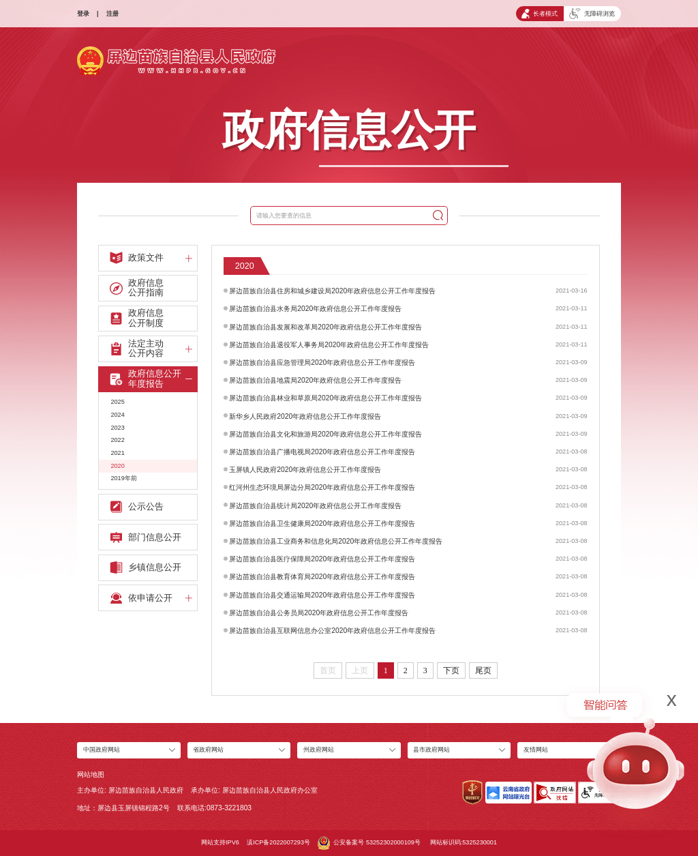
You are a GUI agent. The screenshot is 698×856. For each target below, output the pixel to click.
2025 (117, 401)
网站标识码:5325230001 (463, 842)
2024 (117, 414)
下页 (451, 670)
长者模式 (539, 13)
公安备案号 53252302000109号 (369, 843)
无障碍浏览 (592, 13)
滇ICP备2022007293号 (278, 842)
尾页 (483, 670)
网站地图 (90, 774)
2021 (117, 452)
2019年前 (123, 478)
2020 (117, 465)
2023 (117, 427)
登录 (83, 13)
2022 (117, 440)
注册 (112, 13)
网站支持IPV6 (220, 842)
